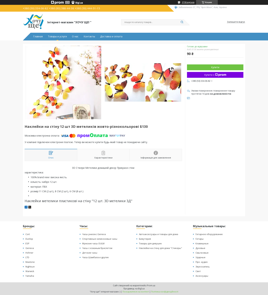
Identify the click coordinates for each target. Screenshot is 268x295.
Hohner (29, 252)
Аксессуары (202, 275)
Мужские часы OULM (93, 243)
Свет (198, 271)
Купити (215, 67)
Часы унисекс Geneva (94, 234)
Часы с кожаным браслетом (97, 248)
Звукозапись (203, 266)
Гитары (200, 238)
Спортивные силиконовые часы (99, 238)
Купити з (215, 74)
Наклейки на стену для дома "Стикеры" (160, 248)
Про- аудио (202, 261)
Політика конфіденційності (164, 291)
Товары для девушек (150, 243)
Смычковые (202, 252)
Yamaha (29, 275)
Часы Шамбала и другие (95, 257)
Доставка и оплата (111, 36)
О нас (75, 36)
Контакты (89, 36)
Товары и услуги (57, 36)
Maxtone (30, 261)
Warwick (29, 271)
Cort (27, 234)
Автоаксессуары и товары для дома (158, 234)
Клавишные (202, 243)
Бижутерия (145, 238)
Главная (38, 36)
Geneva (29, 248)
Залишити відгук (236, 22)
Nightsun (30, 266)
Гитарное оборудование (209, 234)
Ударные (200, 257)
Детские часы (89, 252)
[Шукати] (181, 22)
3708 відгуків (188, 2)
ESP (27, 243)
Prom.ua (151, 285)
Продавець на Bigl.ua (134, 288)
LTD (27, 257)
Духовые (200, 248)
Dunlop (29, 238)
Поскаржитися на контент (136, 291)
